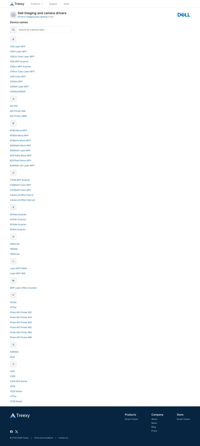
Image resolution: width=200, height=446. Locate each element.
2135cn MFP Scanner (20, 66)
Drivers (21, 16)
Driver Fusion (131, 419)
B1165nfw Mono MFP (20, 140)
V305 (12, 376)
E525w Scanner (18, 229)
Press (154, 430)
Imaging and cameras (37, 16)
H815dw (14, 249)
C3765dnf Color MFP (20, 190)
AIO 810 (14, 106)
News (154, 423)
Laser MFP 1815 (17, 273)
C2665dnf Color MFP (20, 185)
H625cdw (14, 244)
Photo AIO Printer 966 (21, 337)
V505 (12, 386)
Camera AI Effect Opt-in (22, 195)
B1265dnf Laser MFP (20, 150)
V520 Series (16, 391)
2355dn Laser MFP (19, 86)
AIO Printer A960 (18, 116)
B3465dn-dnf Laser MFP (22, 165)
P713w (13, 307)
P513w (13, 302)
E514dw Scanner (18, 214)
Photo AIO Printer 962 (21, 327)
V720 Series (16, 401)
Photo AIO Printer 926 (21, 322)
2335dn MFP (16, 81)
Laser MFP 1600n (18, 268)
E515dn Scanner (18, 219)
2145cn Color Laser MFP (22, 71)
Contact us (63, 438)
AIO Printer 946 (17, 111)
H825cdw (14, 254)
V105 (12, 371)
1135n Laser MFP (18, 51)
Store (180, 414)
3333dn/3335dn (18, 91)
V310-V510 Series (18, 381)
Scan (12, 356)
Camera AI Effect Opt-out (22, 200)
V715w (13, 396)
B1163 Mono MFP (18, 130)
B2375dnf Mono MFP (20, 160)
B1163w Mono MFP (19, 135)
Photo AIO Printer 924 (21, 317)
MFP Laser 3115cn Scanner (23, 288)
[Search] (44, 29)
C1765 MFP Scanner (20, 180)
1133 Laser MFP (17, 46)
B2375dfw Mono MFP (21, 155)
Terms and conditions (43, 438)
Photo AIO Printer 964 (21, 332)
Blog (153, 427)
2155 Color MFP (18, 76)
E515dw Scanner (18, 224)
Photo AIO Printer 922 (21, 312)
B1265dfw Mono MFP (20, 145)
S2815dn (14, 351)
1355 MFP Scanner (19, 61)
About (154, 419)
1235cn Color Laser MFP (22, 56)
